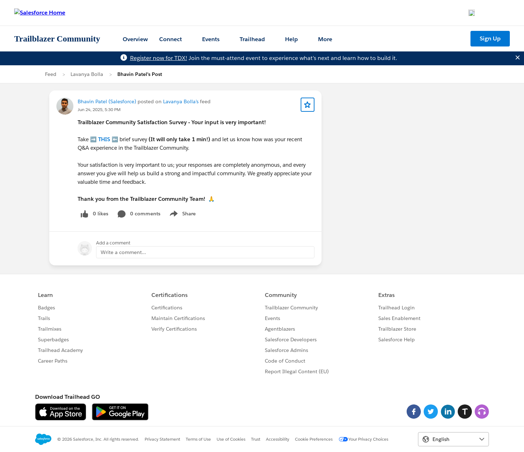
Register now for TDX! (158, 58)
